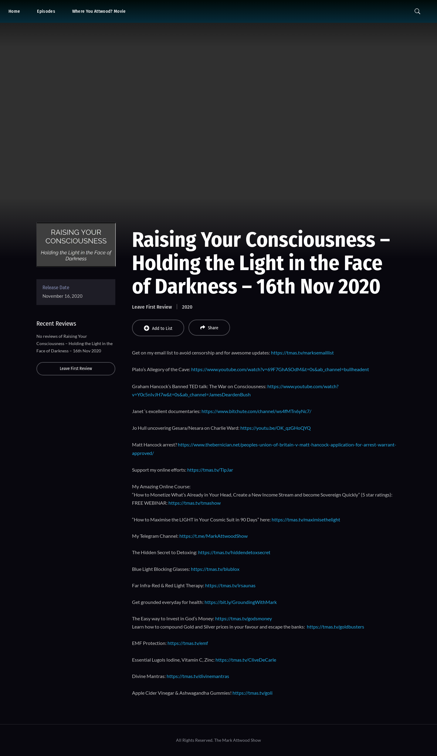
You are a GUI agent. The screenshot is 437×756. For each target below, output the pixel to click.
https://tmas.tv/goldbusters (335, 626)
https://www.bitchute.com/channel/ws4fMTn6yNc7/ (256, 411)
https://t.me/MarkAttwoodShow (213, 536)
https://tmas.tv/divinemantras (198, 676)
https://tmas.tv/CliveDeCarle (245, 660)
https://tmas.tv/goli (252, 693)
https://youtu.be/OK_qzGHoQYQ (275, 428)
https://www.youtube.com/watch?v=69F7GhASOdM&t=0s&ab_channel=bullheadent (280, 369)
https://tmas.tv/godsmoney (243, 618)
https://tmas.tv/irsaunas (230, 585)
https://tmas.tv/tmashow (194, 503)
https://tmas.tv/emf (188, 643)
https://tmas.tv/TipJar (210, 470)
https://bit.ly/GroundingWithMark (241, 602)
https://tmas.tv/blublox (215, 569)
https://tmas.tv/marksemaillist (302, 352)
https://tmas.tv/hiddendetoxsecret (234, 552)
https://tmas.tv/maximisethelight (306, 519)
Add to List (158, 328)
